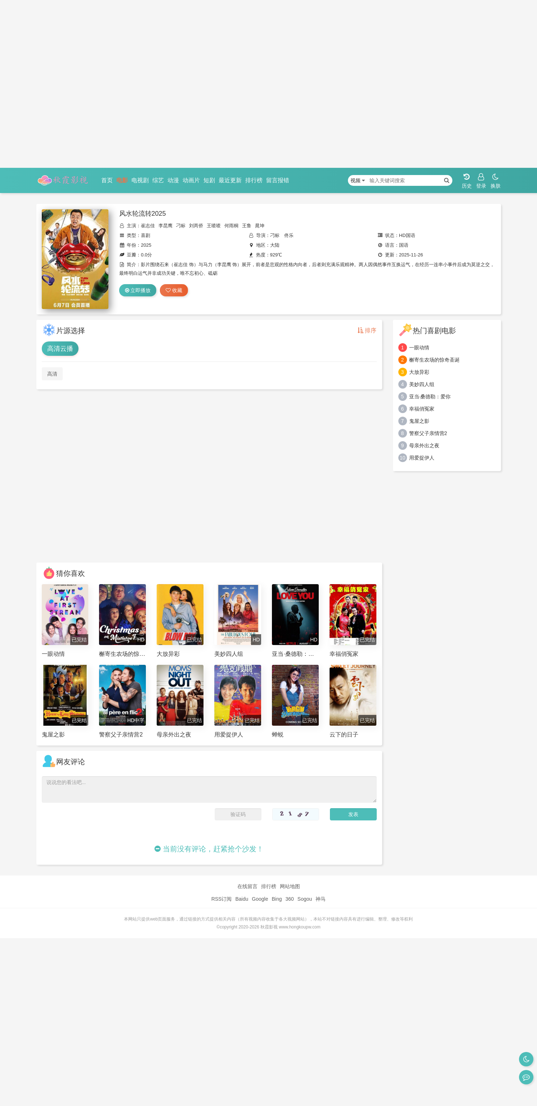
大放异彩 (419, 372)
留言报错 (277, 180)
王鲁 (246, 225)
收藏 (174, 290)
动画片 (191, 180)
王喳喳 (214, 225)
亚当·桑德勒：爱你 (430, 396)
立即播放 (138, 290)
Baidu (241, 899)
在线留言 (247, 886)
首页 (107, 180)
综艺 (158, 180)
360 (289, 899)
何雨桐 (231, 225)
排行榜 (254, 180)
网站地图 (290, 886)
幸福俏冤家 (421, 409)
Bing (277, 899)
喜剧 (145, 235)
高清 (52, 374)
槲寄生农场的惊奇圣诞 (434, 360)
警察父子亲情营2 (428, 433)
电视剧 (140, 180)
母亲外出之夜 (424, 445)
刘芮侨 (196, 225)
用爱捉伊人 (421, 458)
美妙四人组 (421, 384)
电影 (122, 180)
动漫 (173, 180)
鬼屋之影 (419, 421)
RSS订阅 (221, 899)
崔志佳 (148, 225)
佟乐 (289, 235)
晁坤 (259, 225)
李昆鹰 (165, 225)
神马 (321, 899)
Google (260, 899)
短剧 (209, 180)
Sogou (304, 899)
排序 (367, 330)
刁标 (180, 225)
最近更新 (230, 180)
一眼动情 (419, 347)
